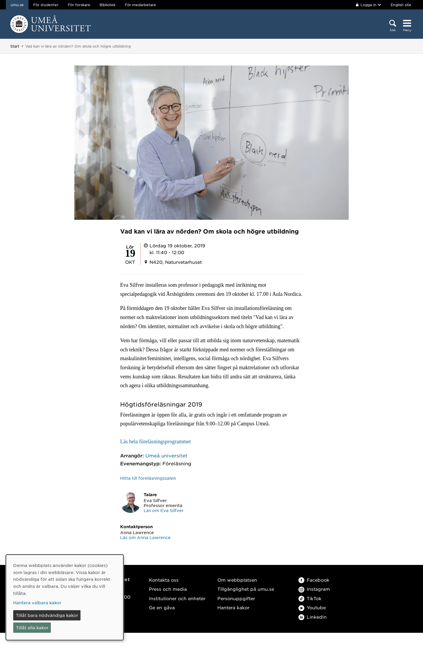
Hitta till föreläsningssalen (148, 478)
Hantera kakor (233, 607)
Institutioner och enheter (177, 598)
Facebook (313, 580)
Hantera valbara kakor (37, 602)
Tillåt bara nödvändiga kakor (47, 615)
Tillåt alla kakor (32, 627)
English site (401, 4)
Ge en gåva (162, 607)
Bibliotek (107, 4)
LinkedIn (312, 617)
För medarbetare (140, 4)
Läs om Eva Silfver (164, 510)
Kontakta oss (164, 580)
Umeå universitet (166, 455)
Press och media (168, 589)
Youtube (312, 607)
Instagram (314, 589)
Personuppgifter (236, 598)
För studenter (45, 4)
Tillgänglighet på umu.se (245, 589)
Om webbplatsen (237, 580)
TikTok (309, 598)
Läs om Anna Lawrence (145, 537)
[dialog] (64, 597)
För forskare (79, 4)
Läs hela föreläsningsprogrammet (155, 441)
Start (14, 46)
